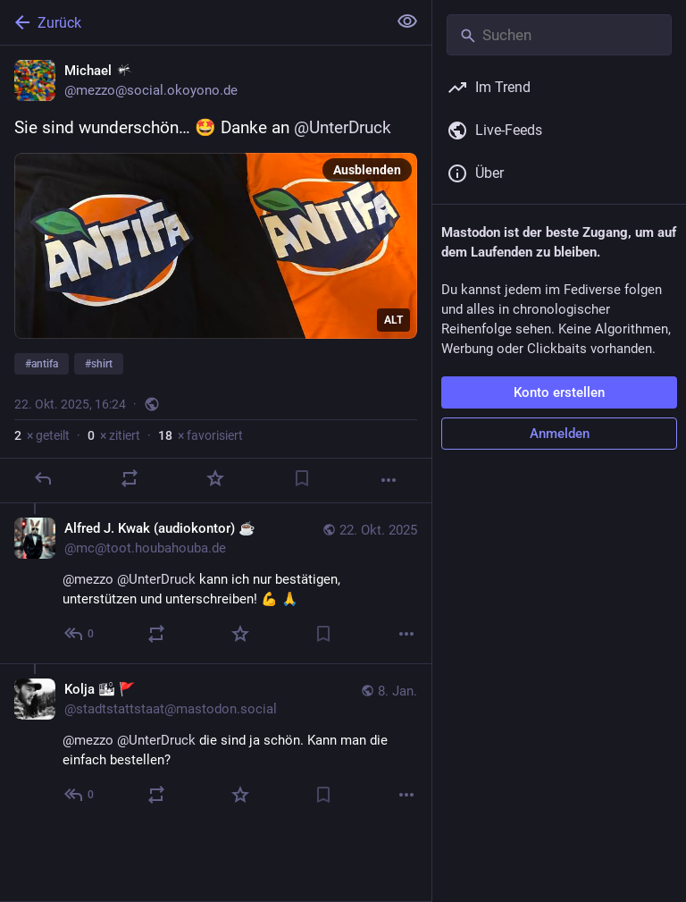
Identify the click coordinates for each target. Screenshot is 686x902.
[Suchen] (559, 34)
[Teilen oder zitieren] (129, 478)
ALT (393, 320)
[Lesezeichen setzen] (302, 478)
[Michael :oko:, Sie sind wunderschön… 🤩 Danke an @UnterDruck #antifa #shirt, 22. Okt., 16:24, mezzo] (215, 274)
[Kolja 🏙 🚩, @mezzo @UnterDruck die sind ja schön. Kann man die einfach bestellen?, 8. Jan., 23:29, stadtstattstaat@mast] (215, 743)
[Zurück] (191, 22)
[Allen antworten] (80, 634)
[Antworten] (43, 478)
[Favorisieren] (215, 478)
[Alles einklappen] (407, 21)
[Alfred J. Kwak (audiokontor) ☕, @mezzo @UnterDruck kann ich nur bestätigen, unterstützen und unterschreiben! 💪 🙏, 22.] (215, 583)
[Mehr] (388, 480)
